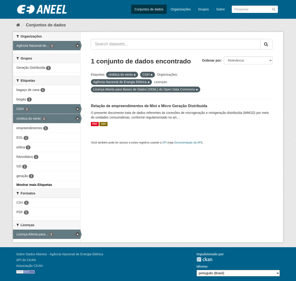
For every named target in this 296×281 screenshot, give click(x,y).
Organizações (181, 9)
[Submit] (274, 9)
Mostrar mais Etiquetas (34, 185)
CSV (103, 124)
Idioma (202, 266)
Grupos (203, 9)
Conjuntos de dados (149, 9)
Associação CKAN (29, 266)
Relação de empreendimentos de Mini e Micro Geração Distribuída (149, 106)
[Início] (18, 25)
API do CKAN (26, 260)
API (164, 142)
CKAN (204, 259)
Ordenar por (211, 60)
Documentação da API (187, 142)
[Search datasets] (255, 9)
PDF (94, 124)
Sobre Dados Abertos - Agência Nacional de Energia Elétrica (59, 254)
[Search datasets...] (175, 44)
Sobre (220, 9)
